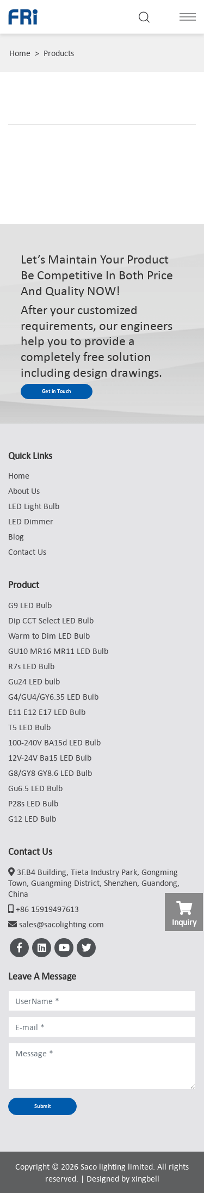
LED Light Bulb (33, 506)
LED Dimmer (30, 521)
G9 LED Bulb (30, 605)
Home (19, 53)
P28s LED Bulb (33, 803)
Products (59, 53)
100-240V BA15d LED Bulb (54, 742)
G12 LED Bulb (32, 818)
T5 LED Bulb (29, 727)
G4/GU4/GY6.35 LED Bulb (53, 696)
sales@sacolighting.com (61, 924)
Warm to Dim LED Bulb (49, 635)
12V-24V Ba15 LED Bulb (49, 757)
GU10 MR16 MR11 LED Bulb (58, 651)
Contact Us (27, 551)
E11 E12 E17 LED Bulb (46, 712)
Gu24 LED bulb (34, 681)
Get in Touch (56, 391)
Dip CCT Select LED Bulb (51, 620)
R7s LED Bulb (31, 666)
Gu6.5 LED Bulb (35, 788)
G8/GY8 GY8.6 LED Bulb (50, 773)
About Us (24, 490)
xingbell (145, 1178)
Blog (16, 536)
